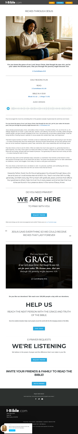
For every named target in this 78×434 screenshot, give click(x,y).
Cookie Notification (39, 421)
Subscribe (69, 2)
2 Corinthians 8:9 (44, 125)
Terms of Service (32, 421)
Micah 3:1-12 (32, 96)
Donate (51, 2)
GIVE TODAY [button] (39, 328)
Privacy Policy (25, 421)
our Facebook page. (51, 222)
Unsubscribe (45, 421)
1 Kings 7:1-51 (44, 96)
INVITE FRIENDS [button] (39, 383)
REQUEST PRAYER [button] (39, 215)
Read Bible (60, 2)
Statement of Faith (51, 421)
